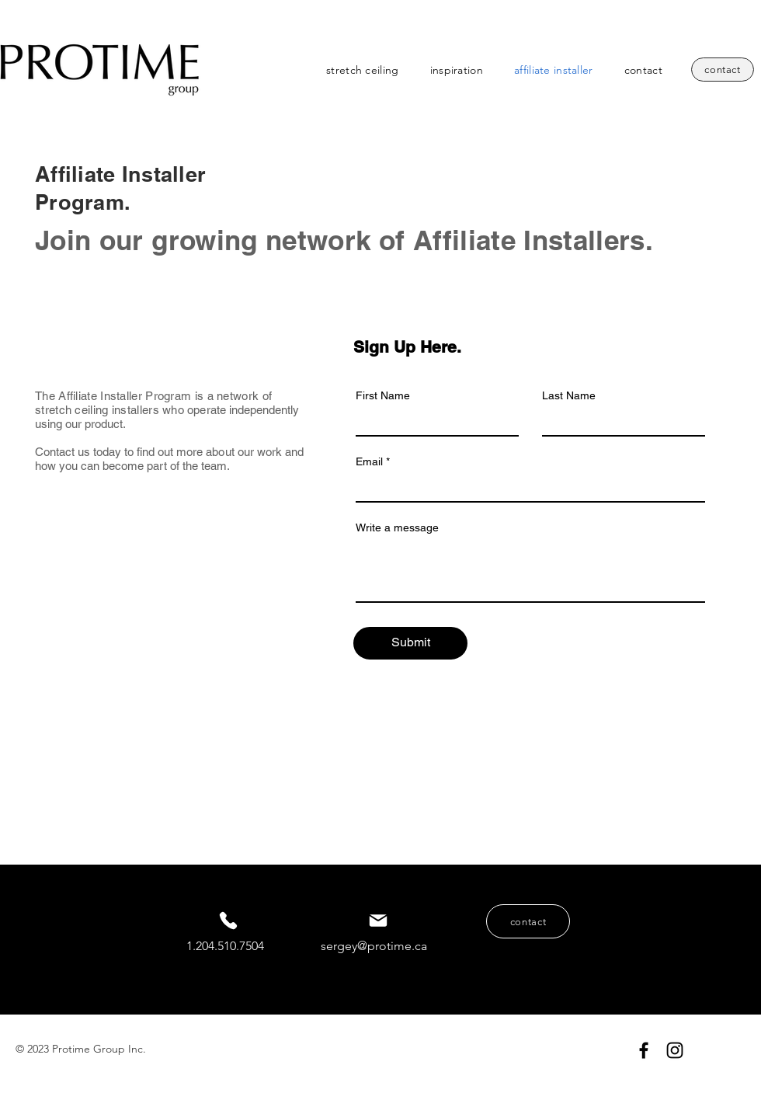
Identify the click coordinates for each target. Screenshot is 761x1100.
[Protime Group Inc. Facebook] (644, 1050)
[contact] (722, 69)
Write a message (397, 527)
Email (369, 461)
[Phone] (228, 920)
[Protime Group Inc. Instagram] (675, 1050)
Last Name (569, 395)
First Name (383, 395)
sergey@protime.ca (374, 945)
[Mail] (378, 920)
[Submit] (410, 643)
